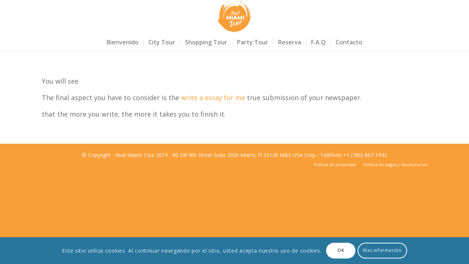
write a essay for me (213, 97)
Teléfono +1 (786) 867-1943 (353, 154)
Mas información (382, 250)
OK (340, 250)
